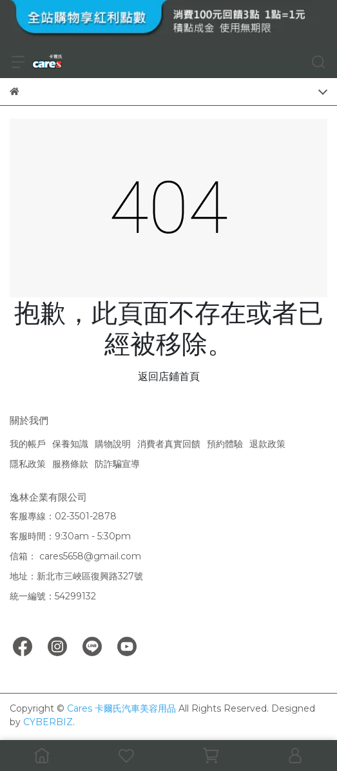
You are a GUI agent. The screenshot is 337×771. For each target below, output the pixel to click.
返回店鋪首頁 (169, 376)
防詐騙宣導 (117, 464)
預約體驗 (225, 444)
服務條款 (70, 464)
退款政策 (267, 444)
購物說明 (113, 444)
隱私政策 (28, 464)
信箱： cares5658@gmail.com (75, 556)
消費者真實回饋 (168, 444)
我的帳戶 (28, 444)
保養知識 (70, 444)
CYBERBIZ (48, 722)
